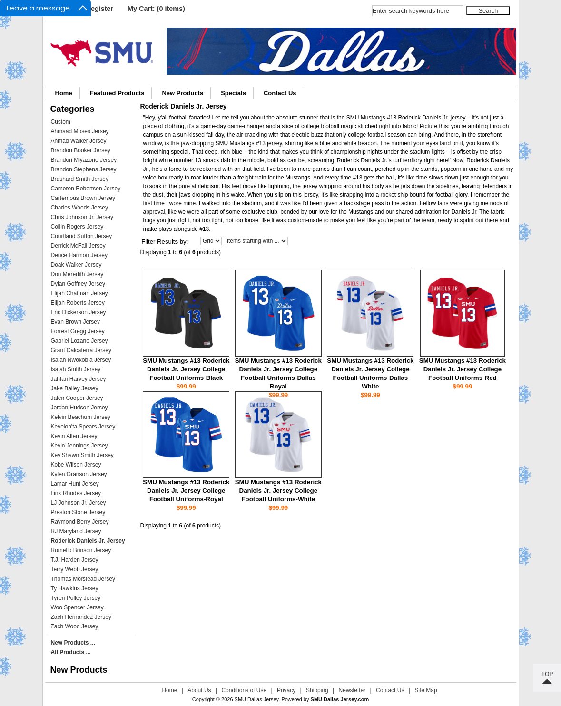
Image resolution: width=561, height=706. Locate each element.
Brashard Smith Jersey (79, 179)
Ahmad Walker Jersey (79, 141)
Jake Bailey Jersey (74, 388)
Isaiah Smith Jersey (76, 369)
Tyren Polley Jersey (76, 598)
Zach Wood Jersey (74, 626)
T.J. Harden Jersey (74, 560)
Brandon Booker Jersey (80, 150)
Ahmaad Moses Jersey (80, 131)
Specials (233, 93)
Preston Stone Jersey (78, 512)
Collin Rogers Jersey (77, 226)
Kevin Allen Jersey (74, 436)
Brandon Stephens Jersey (84, 169)
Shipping (317, 690)
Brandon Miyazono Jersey (84, 160)
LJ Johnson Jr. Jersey (78, 502)
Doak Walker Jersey (76, 264)
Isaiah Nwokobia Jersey (81, 360)
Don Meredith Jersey (77, 274)
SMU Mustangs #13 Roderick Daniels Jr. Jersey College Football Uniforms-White (278, 490)
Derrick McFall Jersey (78, 245)
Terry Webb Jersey (74, 569)
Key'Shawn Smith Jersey (82, 455)
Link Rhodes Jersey (76, 493)
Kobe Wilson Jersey (76, 464)
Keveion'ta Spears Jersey (83, 426)
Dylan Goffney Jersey (78, 283)
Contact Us (280, 93)
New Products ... (73, 642)
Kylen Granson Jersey (79, 474)
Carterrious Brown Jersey (83, 198)
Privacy (286, 690)
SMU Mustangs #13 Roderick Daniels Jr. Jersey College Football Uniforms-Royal (186, 490)
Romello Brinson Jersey (81, 550)
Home (63, 93)
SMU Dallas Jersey (257, 699)
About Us (199, 690)
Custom (60, 122)
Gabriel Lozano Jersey (79, 341)
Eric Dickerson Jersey (78, 312)
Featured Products (117, 93)
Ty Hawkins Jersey (74, 588)
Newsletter (352, 690)
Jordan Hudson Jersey (79, 407)
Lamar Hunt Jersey (75, 483)
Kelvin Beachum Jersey (80, 417)
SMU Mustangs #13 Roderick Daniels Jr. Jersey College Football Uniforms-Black (186, 369)
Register (100, 8)
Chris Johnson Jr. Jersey (82, 217)
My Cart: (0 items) (156, 8)
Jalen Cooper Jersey (77, 398)
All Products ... (71, 652)
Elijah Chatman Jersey (79, 293)
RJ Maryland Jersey (76, 531)
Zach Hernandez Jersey (81, 617)
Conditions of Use (243, 690)
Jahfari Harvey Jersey (78, 379)
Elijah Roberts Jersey (78, 302)
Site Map (425, 690)
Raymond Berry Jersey (80, 521)
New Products (182, 93)
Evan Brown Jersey (75, 321)
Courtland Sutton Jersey (81, 236)
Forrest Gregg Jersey (78, 331)
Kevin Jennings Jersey (79, 445)
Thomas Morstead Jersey (83, 579)
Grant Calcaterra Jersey (81, 350)
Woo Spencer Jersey (77, 607)
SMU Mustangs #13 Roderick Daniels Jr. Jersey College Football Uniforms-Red (462, 369)
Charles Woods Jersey (79, 207)
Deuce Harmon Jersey (79, 255)
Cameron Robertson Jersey (86, 188)
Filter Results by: (164, 241)
